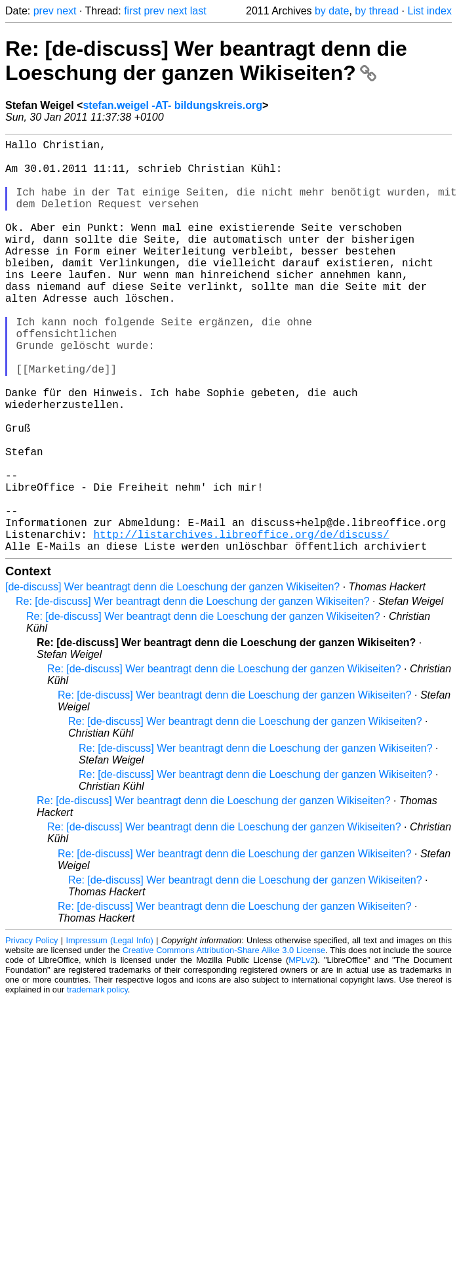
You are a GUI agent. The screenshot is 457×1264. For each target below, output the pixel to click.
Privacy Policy (31, 1032)
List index (429, 10)
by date (332, 10)
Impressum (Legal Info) (109, 1032)
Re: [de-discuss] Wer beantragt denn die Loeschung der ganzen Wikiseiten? (206, 61)
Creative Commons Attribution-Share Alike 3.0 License (224, 1042)
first (132, 10)
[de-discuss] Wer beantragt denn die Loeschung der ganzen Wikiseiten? (172, 678)
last (198, 10)
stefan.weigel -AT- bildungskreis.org (172, 105)
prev (43, 10)
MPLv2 (301, 1052)
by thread (377, 10)
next (66, 10)
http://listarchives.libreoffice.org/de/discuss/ (241, 623)
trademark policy (97, 1081)
